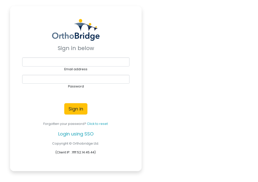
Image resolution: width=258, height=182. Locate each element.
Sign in (76, 109)
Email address (75, 69)
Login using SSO (75, 134)
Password (76, 86)
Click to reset (97, 124)
